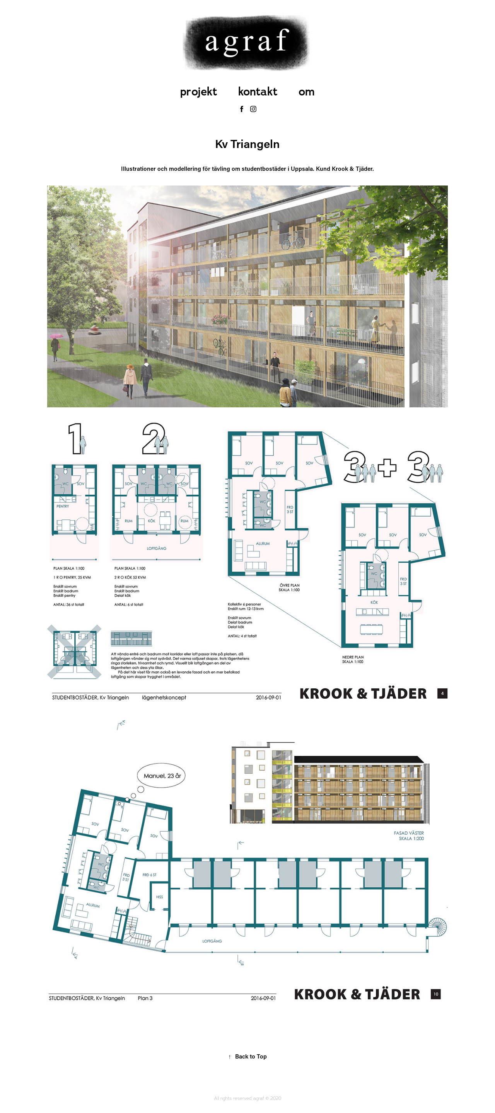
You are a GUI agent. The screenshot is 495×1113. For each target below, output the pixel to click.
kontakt (258, 91)
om (307, 91)
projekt (198, 91)
